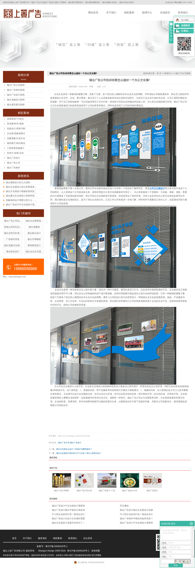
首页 (14, 538)
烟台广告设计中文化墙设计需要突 (68, 506)
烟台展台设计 (34, 233)
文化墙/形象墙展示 (16, 133)
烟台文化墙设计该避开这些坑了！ (68, 523)
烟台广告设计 (13, 158)
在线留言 (165, 12)
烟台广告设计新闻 (16, 95)
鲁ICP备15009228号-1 (57, 546)
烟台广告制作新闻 (16, 90)
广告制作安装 (12, 239)
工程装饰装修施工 (16, 148)
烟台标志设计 (12, 251)
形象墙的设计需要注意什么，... (21, 200)
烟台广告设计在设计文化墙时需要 (68, 518)
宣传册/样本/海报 (15, 124)
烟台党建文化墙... (12, 245)
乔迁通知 (124, 506)
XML (190, 2)
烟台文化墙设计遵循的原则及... (21, 191)
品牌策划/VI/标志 (15, 119)
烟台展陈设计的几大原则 (18, 182)
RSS (184, 2)
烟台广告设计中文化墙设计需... (21, 204)
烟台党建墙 (34, 227)
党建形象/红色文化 (16, 138)
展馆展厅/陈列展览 (16, 143)
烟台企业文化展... (34, 251)
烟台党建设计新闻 (16, 100)
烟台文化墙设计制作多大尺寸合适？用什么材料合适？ (79, 453)
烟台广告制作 (13, 168)
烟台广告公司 (13, 163)
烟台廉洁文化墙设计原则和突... (21, 196)
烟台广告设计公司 (129, 490)
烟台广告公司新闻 (16, 85)
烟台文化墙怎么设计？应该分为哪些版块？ (74, 449)
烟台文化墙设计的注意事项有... (21, 187)
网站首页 (93, 12)
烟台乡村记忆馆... (12, 233)
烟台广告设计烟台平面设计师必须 (68, 510)
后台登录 (87, 538)
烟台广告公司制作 (61, 490)
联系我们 (183, 12)
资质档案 (95, 550)
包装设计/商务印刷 (16, 128)
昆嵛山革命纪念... (12, 227)
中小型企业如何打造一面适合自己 (68, 514)
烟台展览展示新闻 (16, 104)
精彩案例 (129, 12)
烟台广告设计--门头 (107, 490)
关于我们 (111, 12)
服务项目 (42, 538)
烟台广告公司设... (12, 221)
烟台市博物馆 (34, 239)
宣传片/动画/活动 (15, 153)
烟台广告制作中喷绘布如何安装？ (136, 518)
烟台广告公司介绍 (84, 490)
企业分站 (169, 2)
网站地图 (178, 2)
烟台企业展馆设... (34, 221)
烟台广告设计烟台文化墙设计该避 (136, 510)
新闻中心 (147, 12)
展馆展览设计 (34, 245)
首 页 (159, 73)
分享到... (185, 31)
